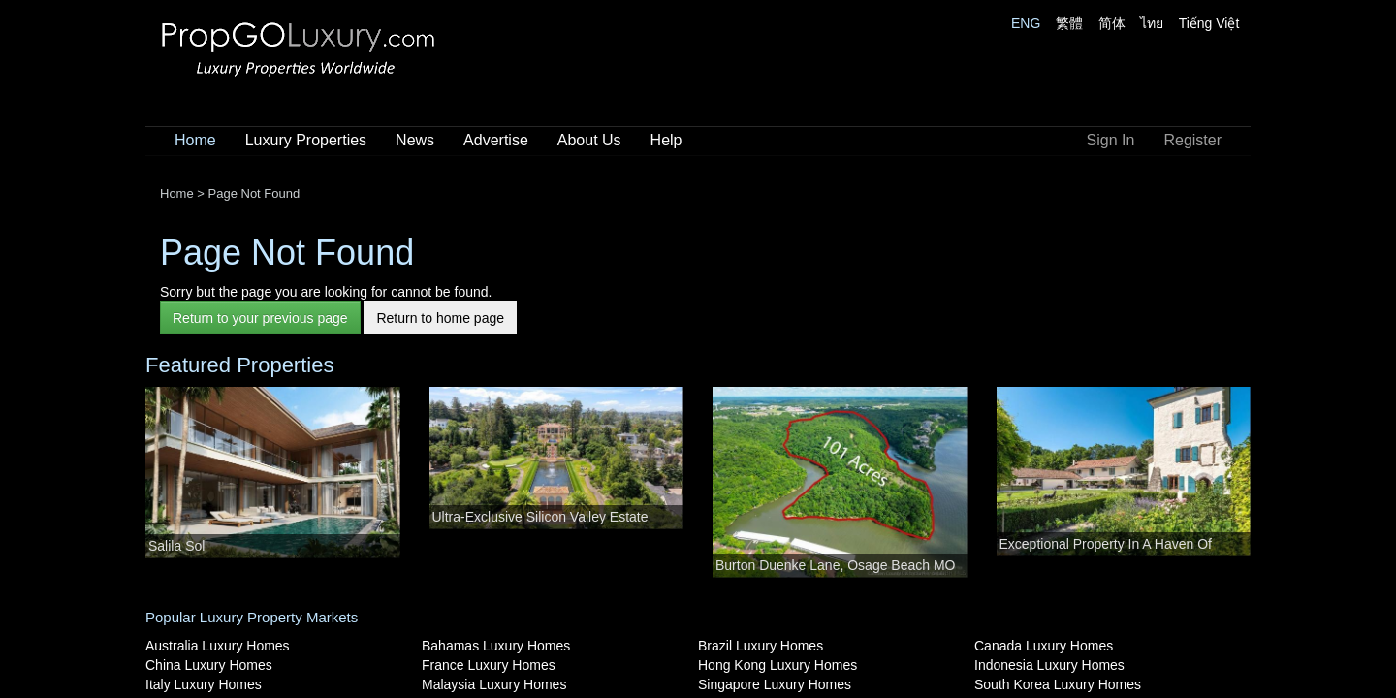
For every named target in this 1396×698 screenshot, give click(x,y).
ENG (1025, 23)
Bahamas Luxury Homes (496, 645)
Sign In (1111, 140)
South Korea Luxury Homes (1057, 684)
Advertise (495, 140)
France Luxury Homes (488, 665)
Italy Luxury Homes (203, 684)
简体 (1112, 23)
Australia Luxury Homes (217, 645)
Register (1192, 140)
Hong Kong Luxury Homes (777, 665)
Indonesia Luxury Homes (1049, 665)
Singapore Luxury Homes (774, 684)
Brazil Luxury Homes (760, 645)
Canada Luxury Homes (1043, 645)
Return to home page (440, 318)
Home (195, 140)
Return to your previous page (260, 318)
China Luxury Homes (208, 665)
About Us (589, 140)
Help (666, 140)
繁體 (1069, 23)
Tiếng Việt (1209, 23)
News (415, 140)
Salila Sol (176, 546)
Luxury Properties (305, 140)
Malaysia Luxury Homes (494, 684)
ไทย (1151, 23)
